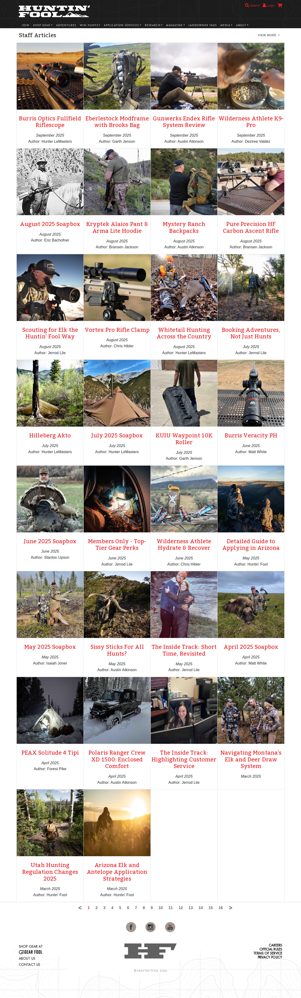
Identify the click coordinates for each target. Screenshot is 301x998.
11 (171, 908)
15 (211, 908)
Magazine (174, 25)
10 (160, 908)
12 (180, 908)
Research (153, 25)
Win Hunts (89, 25)
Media (225, 25)
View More (267, 35)
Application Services (121, 25)
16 (221, 908)
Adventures (66, 25)
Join (25, 25)
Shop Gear (41, 25)
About (241, 25)
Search (252, 5)
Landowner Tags (203, 25)
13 (191, 908)
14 (201, 908)
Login (268, 5)
